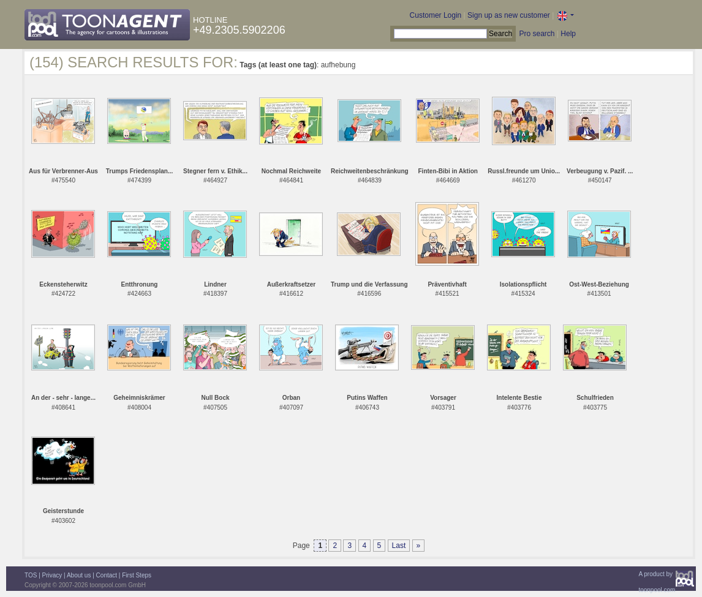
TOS (31, 575)
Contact (106, 575)
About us (79, 575)
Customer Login (436, 15)
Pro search (536, 33)
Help (568, 33)
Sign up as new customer (508, 15)
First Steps (136, 575)
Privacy (52, 575)
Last (399, 545)
